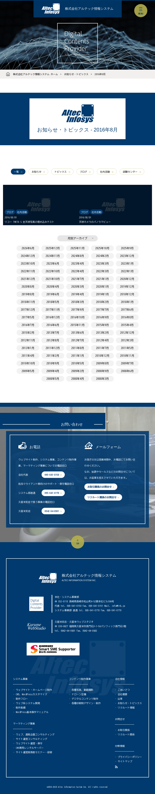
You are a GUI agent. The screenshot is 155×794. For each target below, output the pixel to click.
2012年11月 (28, 340)
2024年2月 (102, 256)
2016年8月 (100, 74)
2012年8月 (52, 340)
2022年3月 (102, 271)
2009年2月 (77, 371)
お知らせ (36, 171)
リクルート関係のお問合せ (101, 497)
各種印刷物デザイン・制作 (86, 703)
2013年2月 (102, 332)
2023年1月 (127, 263)
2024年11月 (53, 256)
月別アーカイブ (77, 238)
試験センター (130, 171)
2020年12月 (127, 279)
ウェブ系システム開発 (28, 703)
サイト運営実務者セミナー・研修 (34, 752)
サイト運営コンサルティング (31, 739)
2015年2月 (28, 332)
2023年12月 (127, 256)
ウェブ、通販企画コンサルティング (35, 734)
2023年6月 (52, 263)
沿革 (120, 698)
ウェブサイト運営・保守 (29, 743)
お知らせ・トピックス (76, 74)
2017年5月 (28, 317)
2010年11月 (127, 355)
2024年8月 (77, 256)
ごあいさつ (124, 690)
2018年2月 (102, 302)
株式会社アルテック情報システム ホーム (35, 74)
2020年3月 (77, 286)
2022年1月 (127, 271)
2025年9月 (127, 248)
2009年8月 (102, 363)
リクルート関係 (126, 734)
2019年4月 (77, 294)
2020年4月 (52, 286)
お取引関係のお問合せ (99, 487)
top (77, 544)
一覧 (16, 171)
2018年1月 (127, 302)
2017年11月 (53, 309)
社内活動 (105, 171)
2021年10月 (53, 279)
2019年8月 (28, 294)
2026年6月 (28, 248)
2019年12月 (127, 286)
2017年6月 (127, 309)
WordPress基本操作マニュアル (32, 712)
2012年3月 (127, 340)
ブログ (83, 171)
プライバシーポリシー (130, 757)
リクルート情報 (126, 707)
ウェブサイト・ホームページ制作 (34, 690)
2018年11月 (28, 302)
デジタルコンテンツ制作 (85, 698)
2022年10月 (53, 271)
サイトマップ (125, 761)
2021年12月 (28, 279)
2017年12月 (28, 309)
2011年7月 (102, 348)
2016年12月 (53, 317)
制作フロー (22, 698)
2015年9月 (102, 325)
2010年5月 (77, 363)
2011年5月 (127, 348)
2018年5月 (52, 302)
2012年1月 (28, 348)
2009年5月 (28, 371)
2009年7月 (127, 363)
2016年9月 (102, 317)
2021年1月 (102, 279)
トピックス (60, 171)
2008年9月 (102, 371)
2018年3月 (77, 302)
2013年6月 (77, 332)
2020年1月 (102, 286)
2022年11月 (28, 271)
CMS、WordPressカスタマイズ (31, 694)
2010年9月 (52, 363)
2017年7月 (102, 309)
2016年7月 (28, 325)
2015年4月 (127, 325)
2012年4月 (102, 340)
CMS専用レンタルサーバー (30, 748)
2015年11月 (77, 325)
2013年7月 (52, 332)
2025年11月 (77, 248)
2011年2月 (52, 355)
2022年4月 (77, 271)
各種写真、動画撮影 (82, 690)
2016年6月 (52, 325)
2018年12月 (127, 294)
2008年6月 (127, 371)
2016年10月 (77, 317)
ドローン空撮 (79, 694)
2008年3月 (102, 378)
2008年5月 (52, 378)
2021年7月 (77, 279)
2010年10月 (28, 363)
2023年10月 (28, 263)
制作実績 (20, 707)
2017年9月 (77, 309)
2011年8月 (77, 348)
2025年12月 (53, 248)
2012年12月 (127, 332)
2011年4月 (28, 355)
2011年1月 (77, 355)
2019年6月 (52, 294)
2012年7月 (77, 340)
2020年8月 (28, 286)
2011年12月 (53, 348)
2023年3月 (102, 263)
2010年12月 (102, 355)
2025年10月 (102, 248)
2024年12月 (28, 256)
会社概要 (122, 694)
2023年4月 (77, 263)
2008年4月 (77, 378)
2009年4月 (52, 371)
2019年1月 (102, 294)
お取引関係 (124, 730)
